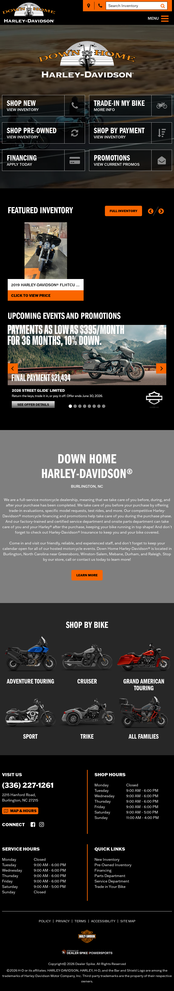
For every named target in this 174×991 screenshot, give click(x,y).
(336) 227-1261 (27, 785)
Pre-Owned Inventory (112, 865)
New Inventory (106, 859)
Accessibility (103, 921)
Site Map (127, 921)
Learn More (87, 575)
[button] (150, 211)
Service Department (111, 881)
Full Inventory (123, 211)
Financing (102, 870)
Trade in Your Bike (110, 886)
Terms (80, 921)
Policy (45, 921)
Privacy (63, 921)
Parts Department (109, 875)
